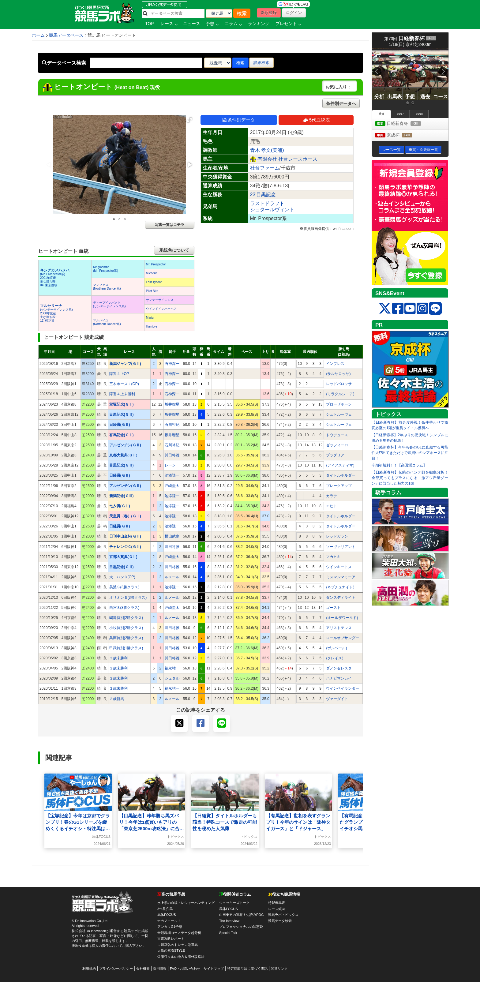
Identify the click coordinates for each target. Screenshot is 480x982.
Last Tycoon (154, 282)
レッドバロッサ (339, 384)
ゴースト (333, 607)
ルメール (172, 577)
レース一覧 (391, 150)
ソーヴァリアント (340, 547)
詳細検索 (261, 62)
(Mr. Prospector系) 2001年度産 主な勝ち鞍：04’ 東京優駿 (54, 278)
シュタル (172, 678)
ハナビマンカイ (339, 678)
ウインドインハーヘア (161, 308)
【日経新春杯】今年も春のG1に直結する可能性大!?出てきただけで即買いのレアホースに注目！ (410, 452)
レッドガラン (337, 536)
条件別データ (239, 119)
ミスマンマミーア (340, 577)
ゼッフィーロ (337, 445)
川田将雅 (172, 455)
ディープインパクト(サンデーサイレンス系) (109, 304)
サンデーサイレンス (160, 300)
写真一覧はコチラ (169, 225)
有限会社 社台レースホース (287, 159)
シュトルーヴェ (339, 414)
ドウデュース (337, 435)
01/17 (400, 113)
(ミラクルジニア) (340, 394)
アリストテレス (339, 628)
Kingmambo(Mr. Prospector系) (105, 268)
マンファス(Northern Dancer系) (107, 286)
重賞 (381, 113)
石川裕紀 (172, 424)
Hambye (151, 326)
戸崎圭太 (172, 486)
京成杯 (399, 135)
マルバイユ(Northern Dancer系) (107, 322)
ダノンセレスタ (339, 668)
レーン (170, 465)
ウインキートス (339, 567)
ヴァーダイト (337, 699)
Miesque (152, 273)
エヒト (331, 506)
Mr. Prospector (156, 264)
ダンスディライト (340, 597)
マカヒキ (333, 557)
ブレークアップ (339, 486)
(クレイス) (334, 658)
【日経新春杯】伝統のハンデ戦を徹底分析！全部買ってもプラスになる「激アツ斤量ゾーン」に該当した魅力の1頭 (410, 477)
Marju (150, 317)
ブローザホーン (339, 404)
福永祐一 (172, 668)
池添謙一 (172, 475)
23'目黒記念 (263, 194)
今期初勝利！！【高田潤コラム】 (399, 465)
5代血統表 (316, 119)
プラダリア (335, 455)
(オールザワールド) (342, 618)
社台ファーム (264, 168)
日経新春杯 (403, 124)
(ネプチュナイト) (340, 587)
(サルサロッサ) (338, 374)
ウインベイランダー (342, 688)
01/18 (419, 113)
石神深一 (172, 364)
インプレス (335, 364)
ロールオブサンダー (342, 638)
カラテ (331, 496)
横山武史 (172, 536)
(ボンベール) (336, 648)
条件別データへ (341, 103)
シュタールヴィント (272, 209)
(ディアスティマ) (340, 465)
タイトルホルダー (340, 475)
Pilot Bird (152, 291)
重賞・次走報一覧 (423, 150)
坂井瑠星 (172, 404)
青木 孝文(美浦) (267, 150)
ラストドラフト (267, 203)
